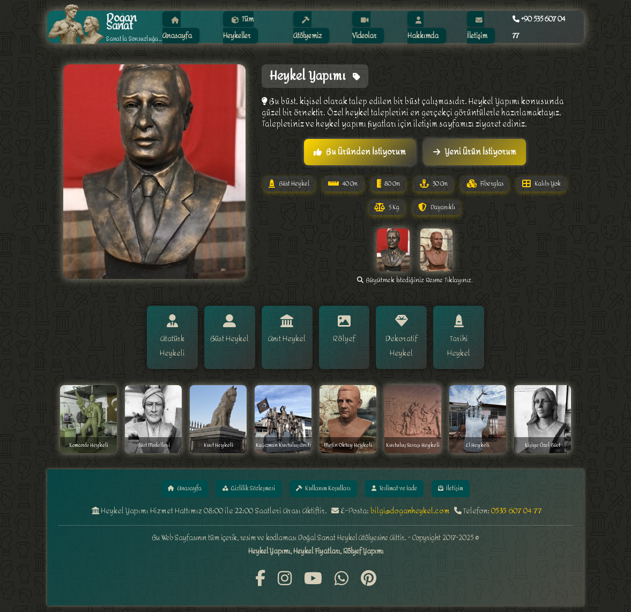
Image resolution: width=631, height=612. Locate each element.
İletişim (469, 483)
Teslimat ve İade (405, 483)
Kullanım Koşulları (324, 483)
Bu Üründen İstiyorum (360, 152)
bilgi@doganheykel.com (410, 506)
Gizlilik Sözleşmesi (240, 483)
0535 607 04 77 (516, 506)
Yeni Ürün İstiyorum (474, 152)
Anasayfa (168, 483)
